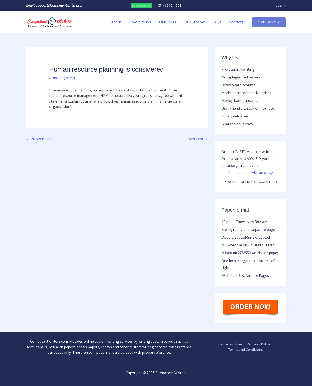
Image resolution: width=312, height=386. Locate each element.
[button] (269, 22)
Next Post (197, 139)
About (122, 22)
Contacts (237, 22)
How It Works (145, 22)
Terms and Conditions (245, 349)
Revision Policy (258, 344)
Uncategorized (63, 77)
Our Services (197, 22)
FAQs (218, 22)
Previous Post (39, 139)
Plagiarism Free (229, 344)
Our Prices (171, 22)
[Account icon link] (281, 5)
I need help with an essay (252, 172)
